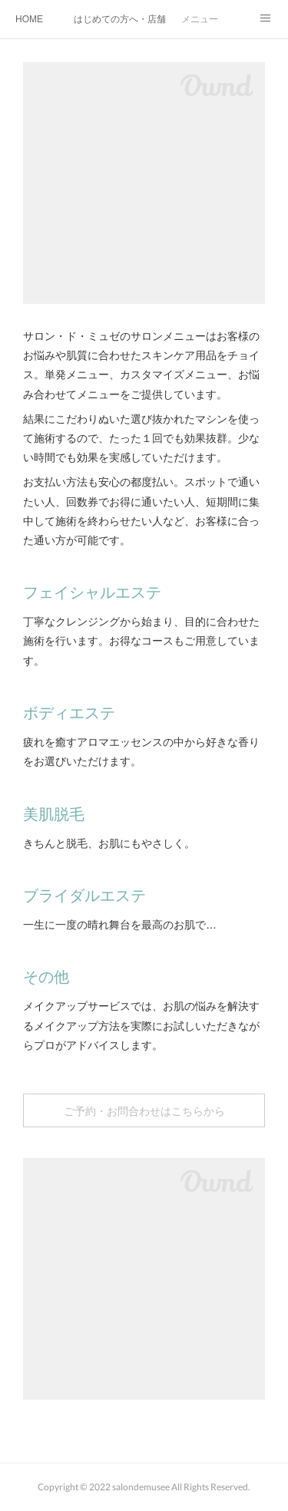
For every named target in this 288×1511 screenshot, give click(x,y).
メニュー (199, 19)
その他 (46, 976)
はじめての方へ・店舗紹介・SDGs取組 (120, 19)
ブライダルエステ (84, 895)
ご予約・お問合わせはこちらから (144, 1110)
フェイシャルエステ (92, 592)
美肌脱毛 (53, 814)
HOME (29, 19)
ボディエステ (69, 712)
